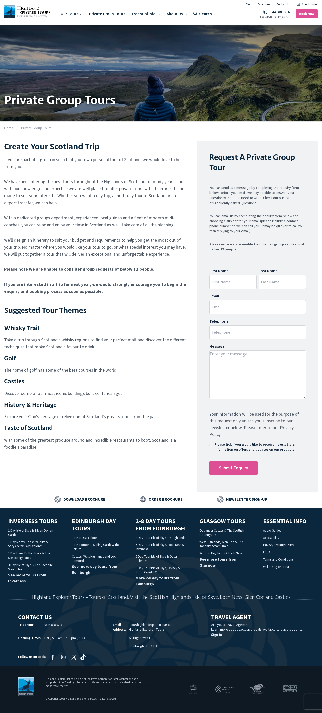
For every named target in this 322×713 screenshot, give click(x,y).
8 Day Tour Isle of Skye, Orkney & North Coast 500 (158, 570)
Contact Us (283, 4)
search (202, 14)
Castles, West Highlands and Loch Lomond (94, 558)
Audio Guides (272, 530)
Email (214, 296)
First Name (219, 271)
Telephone (219, 321)
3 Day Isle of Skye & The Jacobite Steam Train (30, 567)
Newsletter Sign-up (246, 499)
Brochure (264, 4)
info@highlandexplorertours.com (151, 625)
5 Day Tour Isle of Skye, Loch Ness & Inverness (160, 547)
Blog (248, 4)
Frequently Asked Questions (234, 203)
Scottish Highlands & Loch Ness (220, 553)
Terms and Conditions (278, 559)
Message (217, 346)
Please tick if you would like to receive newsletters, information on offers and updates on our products (254, 447)
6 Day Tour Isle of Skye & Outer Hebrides (156, 558)
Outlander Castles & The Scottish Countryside (221, 532)
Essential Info (144, 14)
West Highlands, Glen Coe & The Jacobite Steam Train (221, 544)
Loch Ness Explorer (85, 538)
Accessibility (271, 538)
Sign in (216, 634)
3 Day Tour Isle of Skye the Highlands (160, 538)
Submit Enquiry (233, 468)
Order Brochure (166, 499)
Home (8, 128)
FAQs (266, 552)
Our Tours (69, 14)
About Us (175, 14)
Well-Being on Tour (276, 567)
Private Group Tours (107, 14)
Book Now (306, 13)
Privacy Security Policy (278, 545)
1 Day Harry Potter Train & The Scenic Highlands (29, 555)
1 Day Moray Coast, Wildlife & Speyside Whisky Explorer (28, 544)
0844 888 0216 (276, 12)
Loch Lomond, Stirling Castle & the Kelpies (95, 547)
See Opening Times (272, 16)
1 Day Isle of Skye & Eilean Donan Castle (30, 532)
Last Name (268, 271)
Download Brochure (84, 499)
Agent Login (307, 4)
